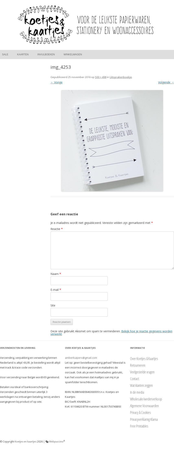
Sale (5, 54)
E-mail (55, 290)
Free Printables (139, 426)
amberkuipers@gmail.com (81, 358)
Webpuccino (55, 441)
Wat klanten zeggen (141, 385)
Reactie (56, 229)
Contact (134, 378)
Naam (55, 274)
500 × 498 (100, 77)
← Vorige (56, 82)
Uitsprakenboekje (121, 77)
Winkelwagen (73, 54)
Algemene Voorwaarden (144, 405)
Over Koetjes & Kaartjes (144, 358)
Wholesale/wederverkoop (146, 399)
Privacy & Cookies (140, 412)
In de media (137, 392)
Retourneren (137, 365)
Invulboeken (46, 54)
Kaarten (22, 54)
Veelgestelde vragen (142, 371)
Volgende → (166, 82)
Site (52, 305)
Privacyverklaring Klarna (144, 419)
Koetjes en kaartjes (25, 441)
